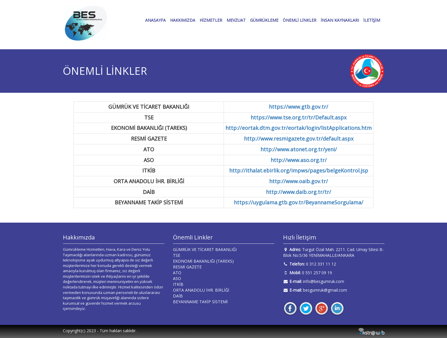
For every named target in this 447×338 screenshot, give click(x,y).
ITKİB (178, 284)
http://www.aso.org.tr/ (299, 160)
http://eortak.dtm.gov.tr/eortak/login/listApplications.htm (298, 127)
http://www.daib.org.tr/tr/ (298, 191)
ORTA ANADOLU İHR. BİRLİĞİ (201, 290)
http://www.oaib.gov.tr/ (298, 181)
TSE (176, 255)
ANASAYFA (155, 20)
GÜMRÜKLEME (264, 20)
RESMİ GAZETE (187, 267)
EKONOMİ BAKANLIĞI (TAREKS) (203, 261)
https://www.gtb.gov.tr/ (298, 106)
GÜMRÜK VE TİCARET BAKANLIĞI (205, 249)
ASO (177, 278)
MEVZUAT (236, 20)
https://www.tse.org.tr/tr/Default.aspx (298, 117)
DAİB (178, 296)
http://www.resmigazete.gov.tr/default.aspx (298, 138)
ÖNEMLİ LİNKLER (299, 20)
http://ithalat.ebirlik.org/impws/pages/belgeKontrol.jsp (298, 170)
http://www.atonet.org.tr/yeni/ (298, 149)
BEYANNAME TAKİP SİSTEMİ (200, 301)
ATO (177, 272)
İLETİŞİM (371, 20)
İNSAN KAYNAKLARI (340, 20)
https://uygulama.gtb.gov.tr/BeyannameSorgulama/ (298, 202)
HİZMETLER (211, 20)
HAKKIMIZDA (182, 20)
